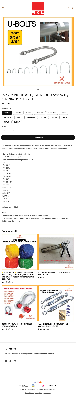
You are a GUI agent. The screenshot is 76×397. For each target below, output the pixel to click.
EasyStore (52, 389)
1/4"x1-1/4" (39, 113)
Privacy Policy (38, 393)
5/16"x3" (43, 117)
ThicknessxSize (6, 108)
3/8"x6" (17, 122)
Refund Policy (47, 393)
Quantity (4, 126)
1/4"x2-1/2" (8, 117)
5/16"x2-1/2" (31, 117)
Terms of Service (29, 393)
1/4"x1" (28, 113)
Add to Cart (38, 137)
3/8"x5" (6, 122)
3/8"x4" (65, 117)
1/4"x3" (19, 117)
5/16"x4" (54, 117)
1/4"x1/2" (7, 113)
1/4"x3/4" (18, 113)
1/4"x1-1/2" (52, 113)
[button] (2, 8)
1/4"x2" (63, 113)
